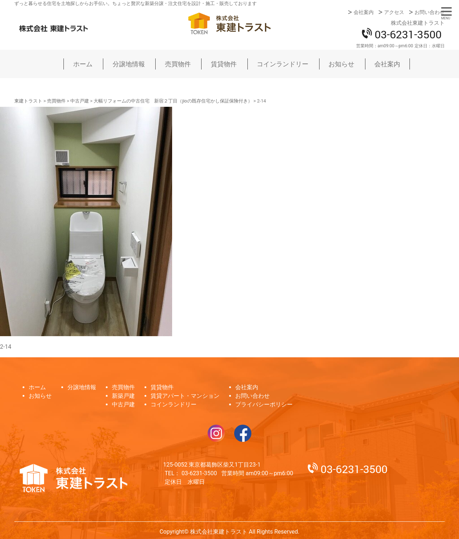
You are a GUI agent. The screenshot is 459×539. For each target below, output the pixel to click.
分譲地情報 (129, 64)
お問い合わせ (430, 12)
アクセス (394, 12)
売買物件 (178, 64)
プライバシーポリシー (264, 404)
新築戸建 (123, 395)
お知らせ (341, 64)
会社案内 (364, 12)
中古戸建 (123, 404)
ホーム (83, 64)
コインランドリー (282, 64)
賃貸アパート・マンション (185, 395)
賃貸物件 (224, 64)
